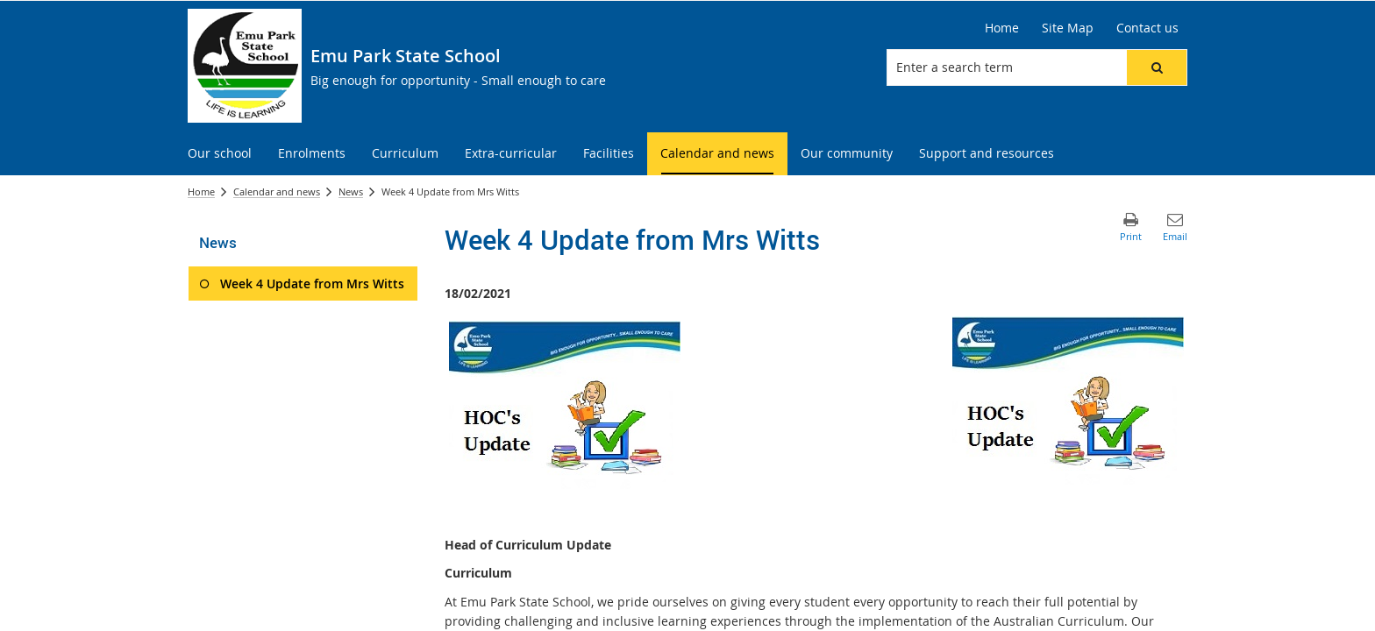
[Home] (1002, 28)
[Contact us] (1147, 28)
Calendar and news (276, 191)
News (350, 191)
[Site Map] (1067, 28)
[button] (1156, 67)
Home (201, 191)
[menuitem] (220, 153)
